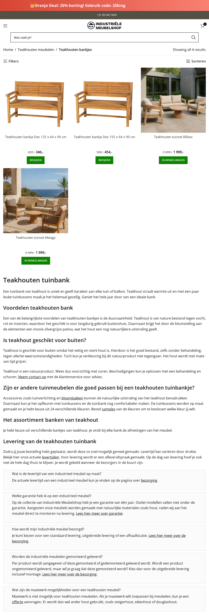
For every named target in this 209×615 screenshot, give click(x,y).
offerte (17, 601)
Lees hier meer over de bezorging (69, 573)
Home (8, 49)
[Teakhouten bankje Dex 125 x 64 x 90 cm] (34, 99)
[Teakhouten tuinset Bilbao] (174, 99)
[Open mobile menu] (5, 25)
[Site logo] (104, 25)
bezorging (149, 479)
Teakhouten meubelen (36, 49)
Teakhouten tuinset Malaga (35, 236)
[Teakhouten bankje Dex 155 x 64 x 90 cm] (104, 99)
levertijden (50, 456)
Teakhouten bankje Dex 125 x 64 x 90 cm (34, 137)
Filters (14, 61)
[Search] (104, 37)
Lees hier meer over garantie (99, 512)
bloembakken (72, 397)
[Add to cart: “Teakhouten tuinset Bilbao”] (174, 159)
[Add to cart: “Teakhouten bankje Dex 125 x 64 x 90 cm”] (35, 159)
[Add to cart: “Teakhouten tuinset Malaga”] (35, 260)
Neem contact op (32, 376)
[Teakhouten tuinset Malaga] (34, 200)
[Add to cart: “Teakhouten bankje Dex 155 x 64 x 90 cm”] (104, 159)
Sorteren (198, 61)
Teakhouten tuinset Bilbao (174, 135)
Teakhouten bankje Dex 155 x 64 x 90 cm (104, 137)
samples (108, 408)
